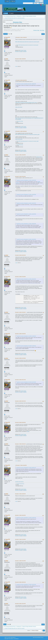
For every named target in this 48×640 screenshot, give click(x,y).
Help (33, 637)
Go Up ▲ (42, 637)
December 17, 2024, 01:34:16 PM (20, 560)
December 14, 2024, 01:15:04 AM (20, 312)
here (28, 431)
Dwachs (34, 16)
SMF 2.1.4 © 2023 (7, 637)
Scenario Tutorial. (23, 50)
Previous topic (36, 30)
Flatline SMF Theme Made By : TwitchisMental (11, 638)
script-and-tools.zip (18, 139)
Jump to (28, 630)
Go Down (5, 33)
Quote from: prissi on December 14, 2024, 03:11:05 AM (26, 382)
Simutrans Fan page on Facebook (20, 51)
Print (43, 624)
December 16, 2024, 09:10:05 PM (20, 422)
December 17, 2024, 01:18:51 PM (20, 493)
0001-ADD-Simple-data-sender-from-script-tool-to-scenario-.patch (27, 134)
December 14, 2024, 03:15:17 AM (20, 379)
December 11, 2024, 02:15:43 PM (20, 176)
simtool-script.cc (39, 156)
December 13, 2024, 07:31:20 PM (20, 276)
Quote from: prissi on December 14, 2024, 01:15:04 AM (26, 336)
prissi (6, 58)
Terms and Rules (37, 637)
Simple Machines (13, 637)
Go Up (5, 624)
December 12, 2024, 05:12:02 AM (20, 255)
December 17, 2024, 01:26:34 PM (20, 515)
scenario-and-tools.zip (19, 481)
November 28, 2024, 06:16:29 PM (21, 80)
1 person (16, 66)
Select (19, 187)
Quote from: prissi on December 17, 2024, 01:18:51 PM (26, 517)
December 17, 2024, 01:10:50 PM (21, 465)
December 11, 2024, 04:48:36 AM (21, 131)
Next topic (42, 30)
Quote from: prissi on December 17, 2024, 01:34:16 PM (26, 584)
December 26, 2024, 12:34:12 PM (20, 603)
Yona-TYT (7, 37)
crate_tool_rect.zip (18, 107)
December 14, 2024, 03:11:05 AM (20, 358)
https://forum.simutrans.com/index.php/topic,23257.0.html (26, 102)
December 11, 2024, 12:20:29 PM (20, 154)
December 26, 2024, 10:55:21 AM (20, 582)
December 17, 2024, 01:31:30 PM (20, 539)
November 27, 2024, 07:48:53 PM (21, 37)
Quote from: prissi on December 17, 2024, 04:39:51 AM (26, 467)
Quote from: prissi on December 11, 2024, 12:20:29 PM (26, 180)
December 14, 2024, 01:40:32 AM (20, 333)
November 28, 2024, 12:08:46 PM (20, 58)
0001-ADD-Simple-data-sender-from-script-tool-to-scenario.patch (27, 41)
